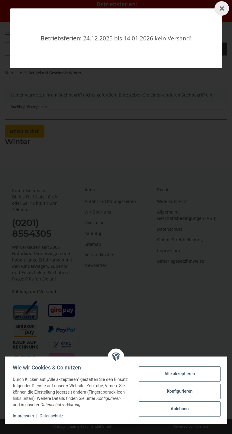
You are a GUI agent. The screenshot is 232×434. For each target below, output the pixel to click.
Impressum (25, 415)
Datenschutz (53, 415)
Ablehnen (177, 408)
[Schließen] (221, 8)
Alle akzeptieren (177, 373)
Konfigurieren (177, 391)
